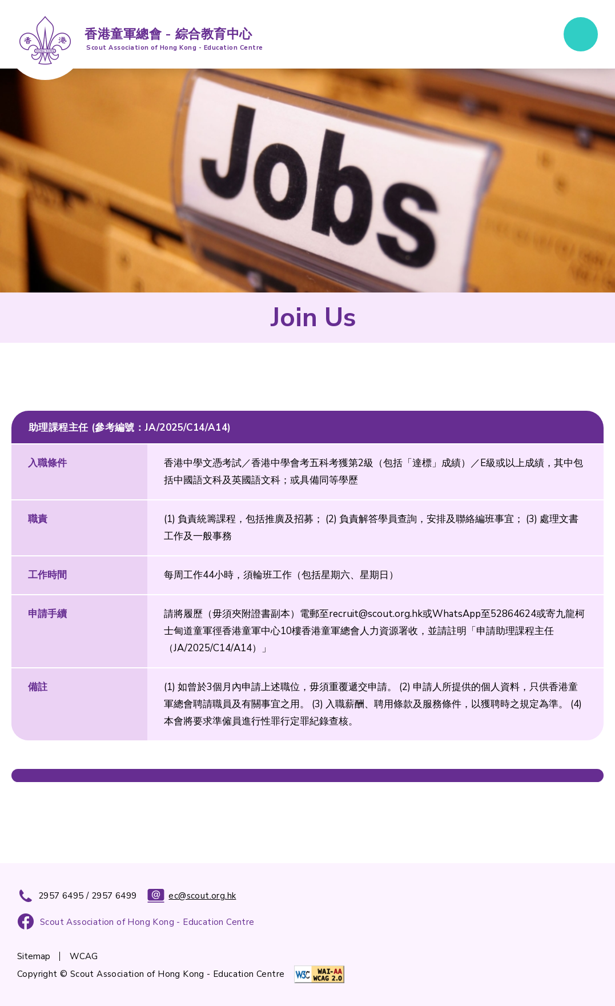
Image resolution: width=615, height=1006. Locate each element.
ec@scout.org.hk (191, 896)
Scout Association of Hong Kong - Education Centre (147, 922)
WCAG (84, 956)
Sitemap (33, 956)
